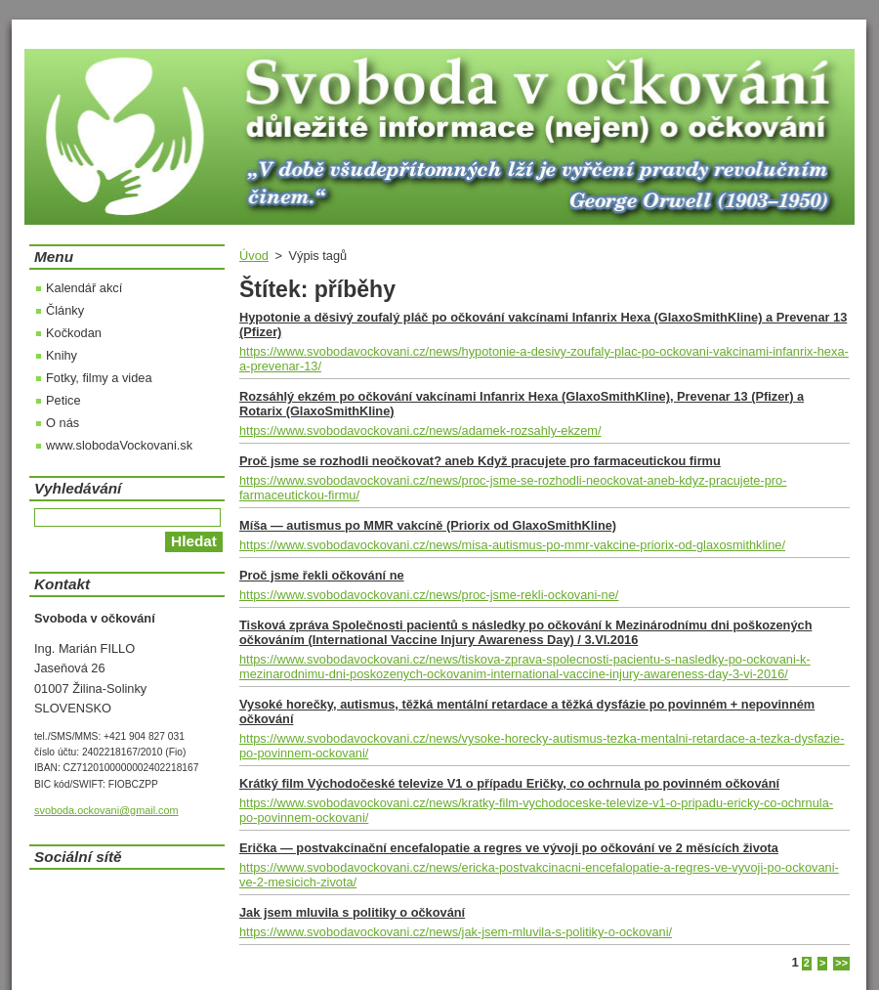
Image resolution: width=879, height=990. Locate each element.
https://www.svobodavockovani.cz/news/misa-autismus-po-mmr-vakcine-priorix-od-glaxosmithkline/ (512, 545)
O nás (62, 422)
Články (65, 310)
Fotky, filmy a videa (99, 377)
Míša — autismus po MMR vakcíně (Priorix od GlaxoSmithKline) (427, 525)
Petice (63, 400)
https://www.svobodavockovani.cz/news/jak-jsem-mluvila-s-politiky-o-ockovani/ (455, 932)
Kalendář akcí (84, 287)
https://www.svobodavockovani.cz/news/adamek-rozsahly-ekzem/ (420, 430)
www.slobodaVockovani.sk (119, 445)
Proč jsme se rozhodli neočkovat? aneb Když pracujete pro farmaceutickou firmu (480, 460)
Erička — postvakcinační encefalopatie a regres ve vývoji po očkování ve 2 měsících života (508, 847)
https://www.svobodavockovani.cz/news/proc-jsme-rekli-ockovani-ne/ (428, 594)
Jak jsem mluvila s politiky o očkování (352, 912)
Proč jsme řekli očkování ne (321, 575)
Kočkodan (74, 332)
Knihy (61, 355)
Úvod (254, 255)
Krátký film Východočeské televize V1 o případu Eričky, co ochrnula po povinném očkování (509, 783)
